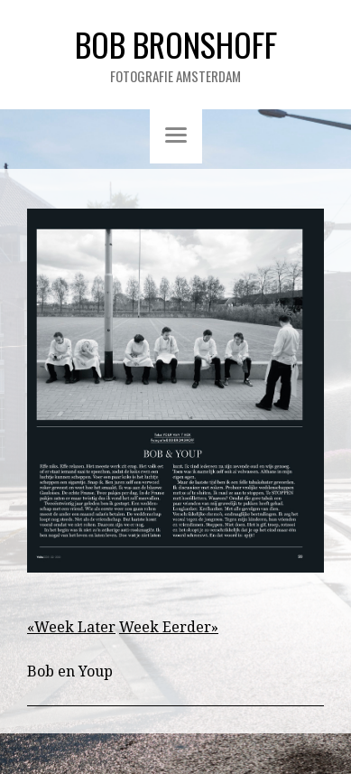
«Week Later (71, 627)
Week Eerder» (168, 627)
